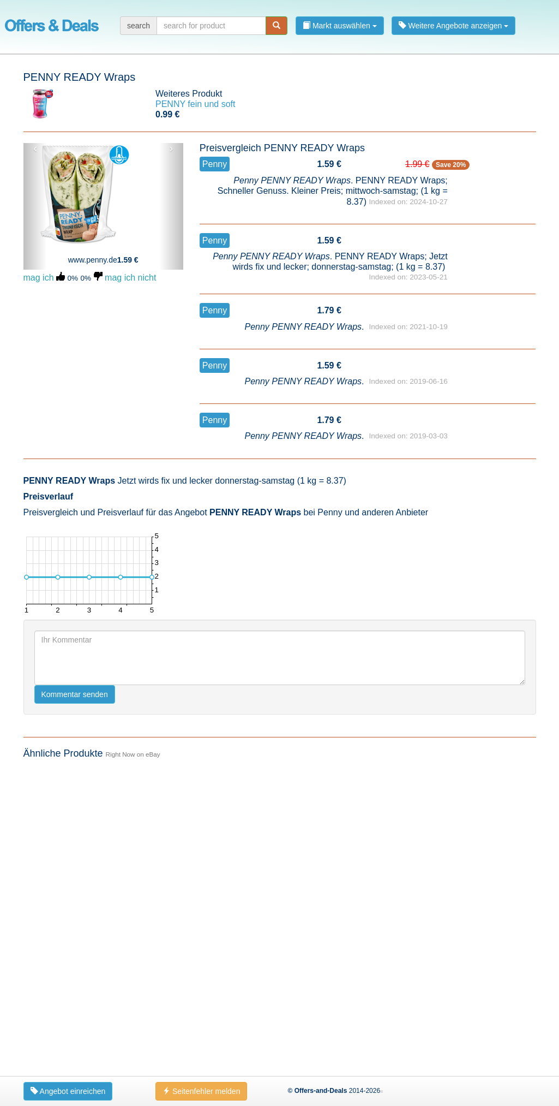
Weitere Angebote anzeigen (454, 25)
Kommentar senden (74, 694)
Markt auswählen (340, 25)
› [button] (171, 148)
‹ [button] (35, 148)
